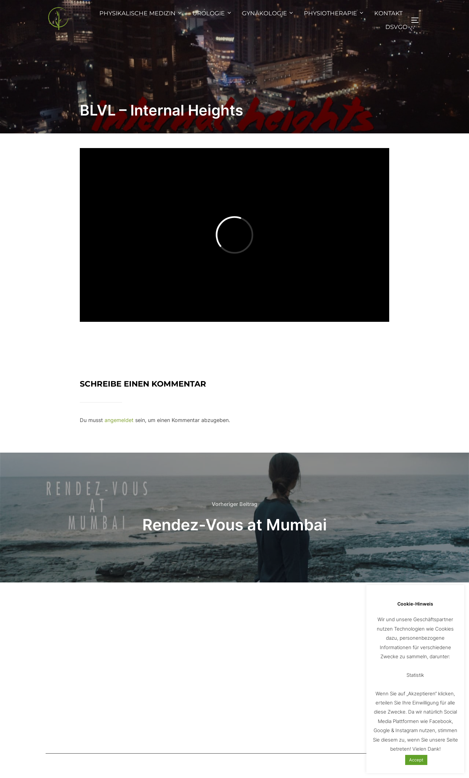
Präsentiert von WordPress (76, 766)
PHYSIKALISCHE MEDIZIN (141, 13)
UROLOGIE (212, 13)
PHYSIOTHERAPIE (334, 13)
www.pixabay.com (337, 653)
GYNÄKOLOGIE (268, 13)
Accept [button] (416, 759)
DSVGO (396, 27)
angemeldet (119, 420)
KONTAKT (388, 13)
